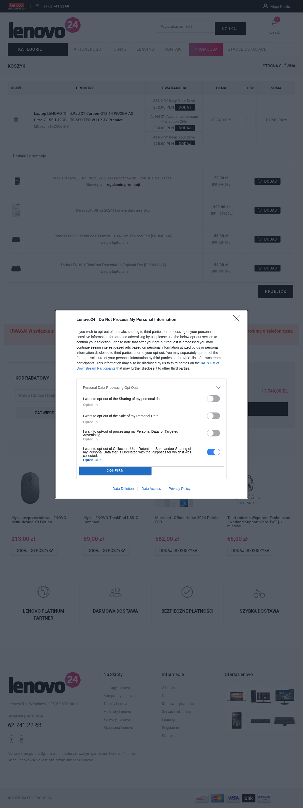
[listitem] (151, 387)
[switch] (213, 398)
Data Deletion (123, 489)
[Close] (238, 320)
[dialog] (151, 404)
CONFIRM (115, 471)
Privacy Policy (179, 489)
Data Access (151, 489)
